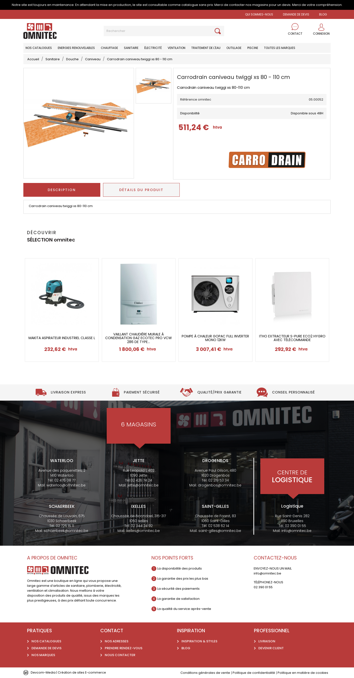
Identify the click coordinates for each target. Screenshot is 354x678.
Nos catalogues (39, 48)
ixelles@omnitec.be (143, 530)
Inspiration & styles (199, 641)
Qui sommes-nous (259, 14)
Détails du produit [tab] (141, 189)
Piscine (252, 48)
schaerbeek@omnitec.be (66, 530)
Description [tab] (62, 189)
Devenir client (271, 648)
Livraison (266, 641)
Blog (185, 648)
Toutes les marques (279, 48)
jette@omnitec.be (143, 485)
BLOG (323, 14)
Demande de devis (296, 14)
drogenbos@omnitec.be (219, 485)
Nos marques (43, 655)
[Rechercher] (164, 31)
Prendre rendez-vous (123, 648)
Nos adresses (116, 641)
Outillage (233, 48)
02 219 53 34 (218, 480)
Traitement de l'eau (206, 48)
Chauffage (109, 48)
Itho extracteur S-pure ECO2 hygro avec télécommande (292, 338)
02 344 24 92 (142, 525)
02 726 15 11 (65, 525)
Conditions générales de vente (205, 672)
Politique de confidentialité (253, 672)
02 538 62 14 (218, 525)
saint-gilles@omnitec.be (219, 530)
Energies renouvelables (76, 48)
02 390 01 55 (295, 525)
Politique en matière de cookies (302, 672)
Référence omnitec (195, 99)
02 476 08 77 (64, 480)
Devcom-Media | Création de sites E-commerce (69, 672)
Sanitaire (131, 48)
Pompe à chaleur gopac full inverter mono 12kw (215, 338)
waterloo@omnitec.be (66, 485)
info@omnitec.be (296, 530)
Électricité (153, 48)
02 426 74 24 (141, 480)
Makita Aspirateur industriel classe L (62, 338)
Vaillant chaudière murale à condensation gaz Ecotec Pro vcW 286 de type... (138, 338)
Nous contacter (120, 655)
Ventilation (176, 48)
